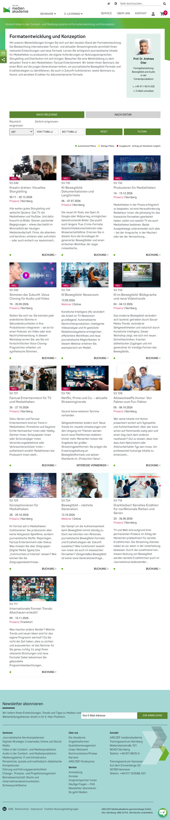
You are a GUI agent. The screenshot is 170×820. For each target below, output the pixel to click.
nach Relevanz (47, 114)
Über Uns (123, 13)
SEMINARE (48, 14)
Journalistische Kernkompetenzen (23, 737)
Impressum (37, 809)
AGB (10, 809)
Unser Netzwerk (78, 749)
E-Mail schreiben (143, 91)
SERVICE (106, 13)
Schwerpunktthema (14, 785)
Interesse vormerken (93, 465)
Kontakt (141, 13)
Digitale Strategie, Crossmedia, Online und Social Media (31, 743)
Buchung (49, 254)
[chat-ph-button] (162, 812)
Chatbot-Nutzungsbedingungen (61, 809)
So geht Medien (78, 792)
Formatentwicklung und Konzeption (92, 24)
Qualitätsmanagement (82, 745)
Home (9, 24)
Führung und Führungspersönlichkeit (24, 769)
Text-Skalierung (109, 3)
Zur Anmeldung (152, 715)
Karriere (73, 757)
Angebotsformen (79, 741)
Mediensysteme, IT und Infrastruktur (24, 757)
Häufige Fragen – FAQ (82, 784)
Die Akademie (77, 737)
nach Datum (123, 114)
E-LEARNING (73, 14)
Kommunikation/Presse (83, 753)
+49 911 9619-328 (144, 86)
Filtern (142, 131)
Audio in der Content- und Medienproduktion (29, 753)
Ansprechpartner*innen (83, 780)
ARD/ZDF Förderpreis (81, 761)
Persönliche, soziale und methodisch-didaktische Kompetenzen (32, 763)
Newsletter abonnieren (82, 788)
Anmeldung (75, 772)
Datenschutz (22, 809)
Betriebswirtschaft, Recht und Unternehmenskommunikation (20, 779)
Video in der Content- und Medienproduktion (42, 24)
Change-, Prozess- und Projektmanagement (29, 773)
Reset (104, 131)
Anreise (73, 776)
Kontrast (116, 3)
